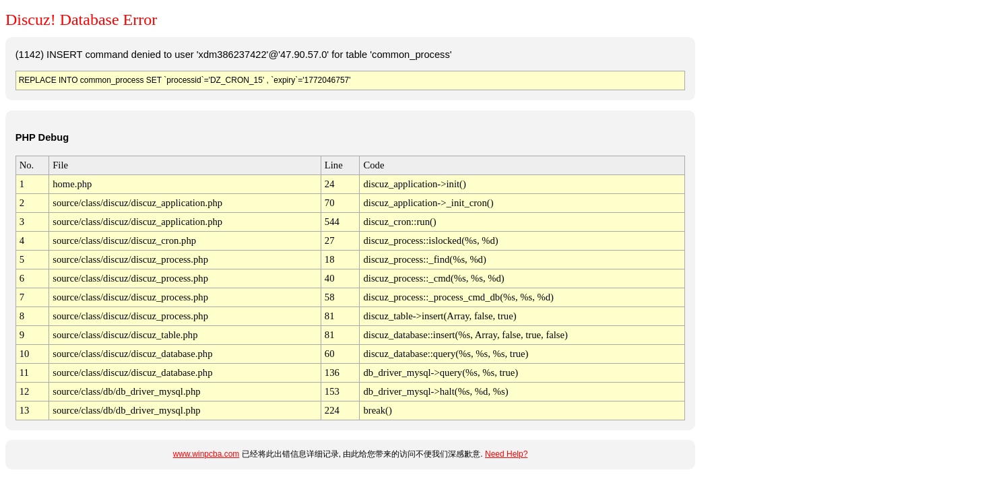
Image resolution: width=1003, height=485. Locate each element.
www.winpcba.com (206, 454)
